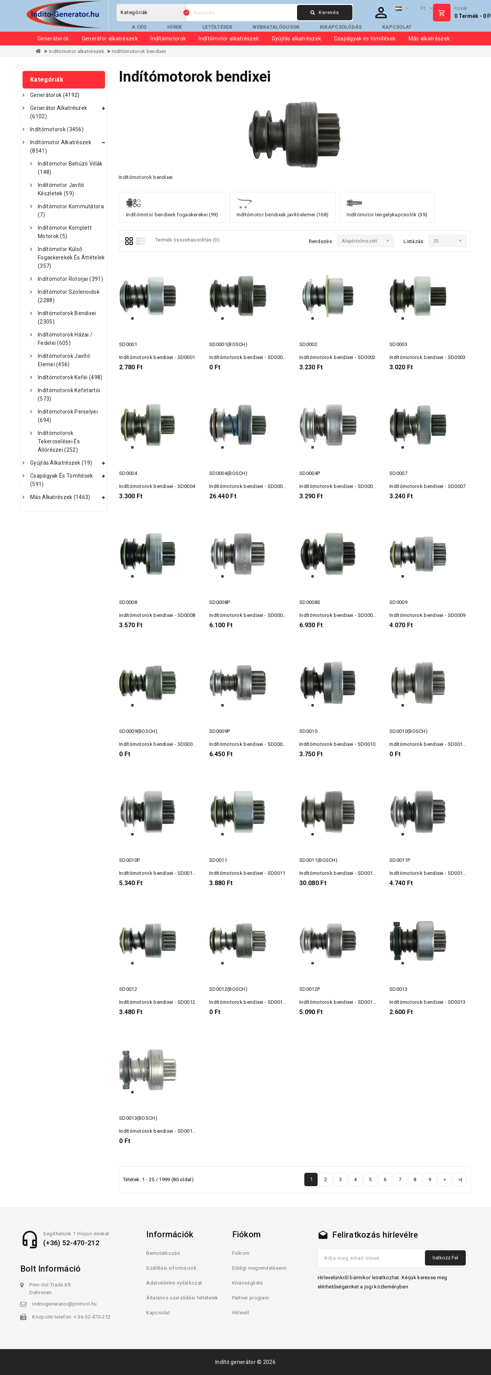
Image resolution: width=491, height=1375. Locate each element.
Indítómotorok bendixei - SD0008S (339, 615)
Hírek (174, 27)
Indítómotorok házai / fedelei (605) (65, 339)
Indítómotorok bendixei (139, 51)
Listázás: (414, 241)
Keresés (324, 12)
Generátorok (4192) (54, 95)
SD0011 (218, 860)
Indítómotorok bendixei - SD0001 (157, 357)
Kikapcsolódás (341, 27)
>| (460, 1179)
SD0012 (128, 989)
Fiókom (241, 1253)
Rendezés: (321, 241)
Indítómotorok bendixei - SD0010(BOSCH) (437, 744)
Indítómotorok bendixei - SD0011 (247, 873)
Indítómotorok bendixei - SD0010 (337, 744)
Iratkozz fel (445, 1258)
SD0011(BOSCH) (318, 860)
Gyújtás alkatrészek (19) (61, 463)
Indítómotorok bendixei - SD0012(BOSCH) (257, 1002)
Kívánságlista (247, 1283)
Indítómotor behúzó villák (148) (70, 168)
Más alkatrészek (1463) (60, 497)
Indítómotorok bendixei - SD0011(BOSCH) (347, 873)
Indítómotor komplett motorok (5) (65, 232)
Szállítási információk (171, 1268)
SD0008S (309, 602)
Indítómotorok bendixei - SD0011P (428, 873)
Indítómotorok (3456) (57, 129)
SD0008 (128, 602)
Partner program (251, 1298)
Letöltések (217, 27)
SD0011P (399, 860)
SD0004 (128, 473)
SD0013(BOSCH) (138, 1118)
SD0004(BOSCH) (228, 473)
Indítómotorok (168, 38)
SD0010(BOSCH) (408, 731)
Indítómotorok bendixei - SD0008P (248, 615)
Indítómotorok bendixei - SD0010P (158, 873)
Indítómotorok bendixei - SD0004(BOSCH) (257, 486)
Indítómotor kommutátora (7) (71, 210)
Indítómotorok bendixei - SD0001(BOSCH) (257, 357)
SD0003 (398, 344)
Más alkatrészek (429, 38)
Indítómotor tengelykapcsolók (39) (387, 206)
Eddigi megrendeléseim (259, 1268)
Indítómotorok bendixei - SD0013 (427, 1002)
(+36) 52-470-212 (71, 1243)
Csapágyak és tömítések (365, 38)
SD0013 (398, 989)
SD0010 (308, 731)
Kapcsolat (397, 27)
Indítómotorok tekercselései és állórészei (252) (59, 441)
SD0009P (219, 731)
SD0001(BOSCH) (228, 344)
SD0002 (308, 344)
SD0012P (309, 989)
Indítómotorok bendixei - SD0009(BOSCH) (167, 744)
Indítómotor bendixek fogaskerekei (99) (172, 206)
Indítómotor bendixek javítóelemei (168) (283, 206)
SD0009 (398, 602)
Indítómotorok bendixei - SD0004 (157, 486)
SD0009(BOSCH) (138, 731)
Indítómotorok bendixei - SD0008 (157, 615)
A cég (139, 27)
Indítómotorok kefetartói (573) (69, 394)
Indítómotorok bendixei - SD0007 (427, 486)
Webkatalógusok (275, 27)
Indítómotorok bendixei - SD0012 (157, 1002)
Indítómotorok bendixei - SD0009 (427, 615)
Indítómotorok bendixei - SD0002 (337, 357)
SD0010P (129, 860)
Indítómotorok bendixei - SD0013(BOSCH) (167, 1131)
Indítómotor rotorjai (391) (70, 279)
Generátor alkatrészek (110, 38)
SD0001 (128, 344)
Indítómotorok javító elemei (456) (64, 360)
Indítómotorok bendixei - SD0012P (338, 1002)
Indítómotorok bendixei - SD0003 (427, 357)
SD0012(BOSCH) (228, 989)
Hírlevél (240, 1312)
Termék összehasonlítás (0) (187, 240)
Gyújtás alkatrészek (296, 38)
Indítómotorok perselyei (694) (68, 416)
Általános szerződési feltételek (182, 1298)
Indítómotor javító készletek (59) (61, 189)
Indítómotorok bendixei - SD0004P (338, 486)
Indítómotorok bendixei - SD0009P (248, 744)
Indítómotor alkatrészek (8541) (60, 146)
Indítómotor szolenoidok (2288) (69, 296)
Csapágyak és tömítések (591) (61, 480)
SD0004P (309, 473)
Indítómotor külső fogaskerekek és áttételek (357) (71, 257)
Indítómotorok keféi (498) (70, 377)
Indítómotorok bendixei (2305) (67, 317)
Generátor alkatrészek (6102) (58, 112)
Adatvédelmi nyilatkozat (174, 1283)
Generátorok (53, 38)
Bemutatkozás (163, 1253)
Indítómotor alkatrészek (229, 38)
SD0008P (219, 602)
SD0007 (398, 473)
